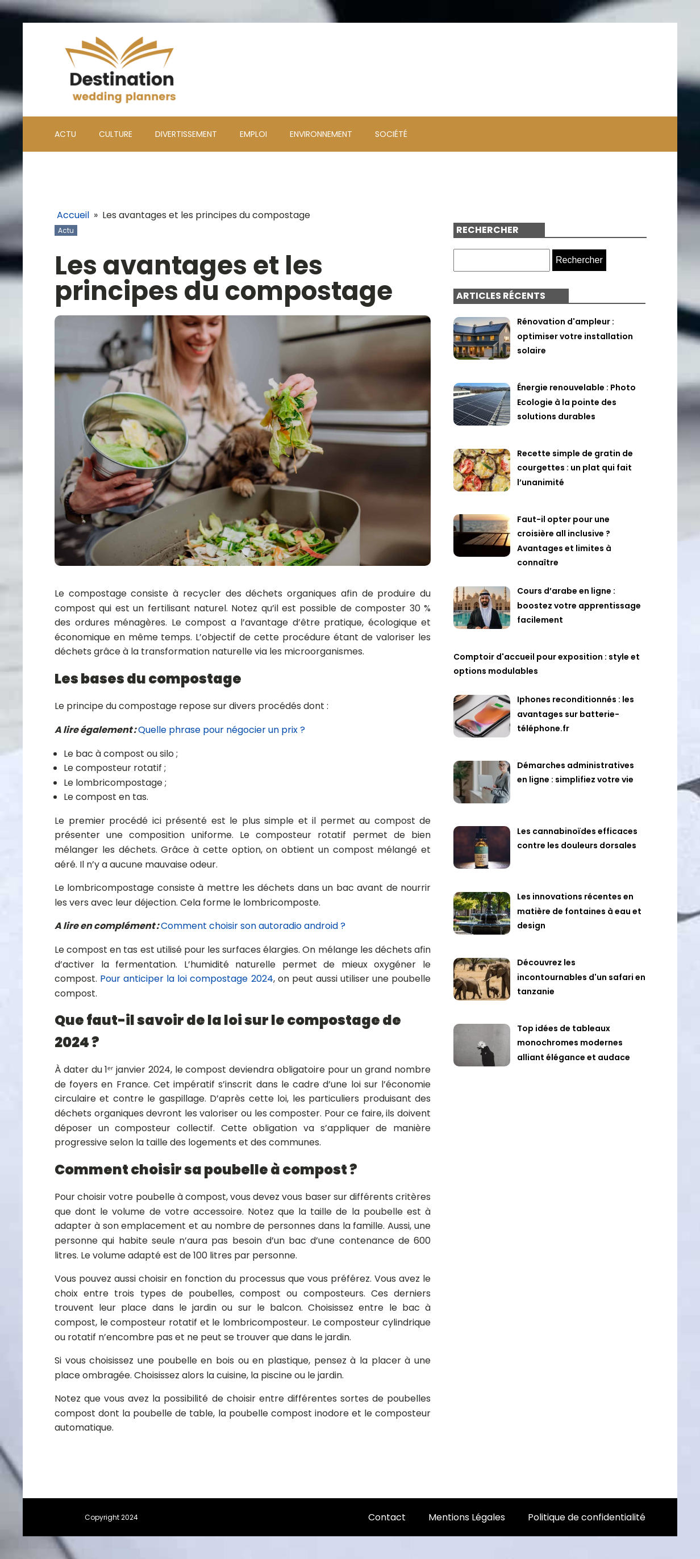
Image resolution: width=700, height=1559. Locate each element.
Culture (115, 134)
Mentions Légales (466, 1517)
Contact (387, 1517)
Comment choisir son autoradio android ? (253, 925)
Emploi (253, 134)
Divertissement (186, 134)
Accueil (73, 215)
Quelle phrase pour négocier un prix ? (221, 729)
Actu (65, 134)
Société (391, 134)
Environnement (321, 134)
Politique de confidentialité (586, 1517)
